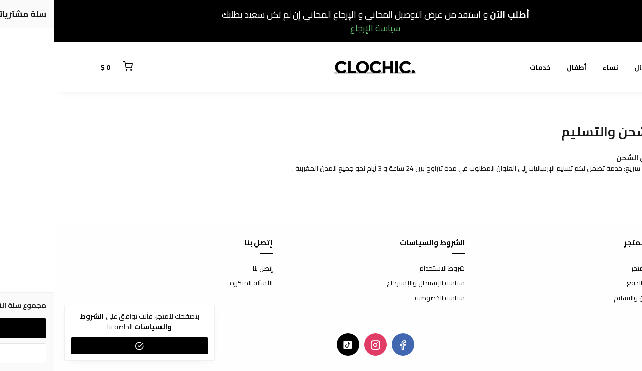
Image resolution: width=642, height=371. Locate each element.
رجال (587, 67)
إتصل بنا (209, 269)
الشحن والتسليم (581, 298)
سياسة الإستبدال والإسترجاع (372, 283)
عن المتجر (590, 269)
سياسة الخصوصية (386, 298)
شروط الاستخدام (388, 269)
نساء (556, 67)
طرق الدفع (588, 283)
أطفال (522, 67)
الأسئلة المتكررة (197, 283)
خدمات (486, 67)
